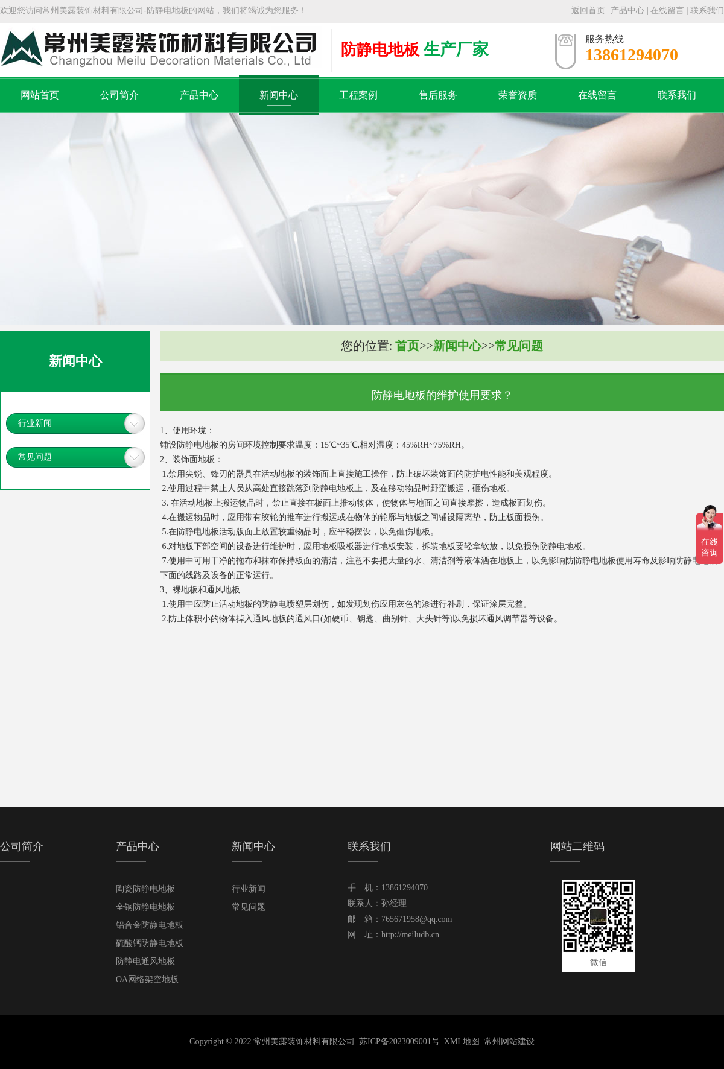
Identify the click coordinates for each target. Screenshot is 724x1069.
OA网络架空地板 (147, 979)
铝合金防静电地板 (149, 925)
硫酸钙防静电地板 (149, 943)
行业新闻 (35, 423)
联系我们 (707, 10)
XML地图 (462, 1041)
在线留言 (667, 10)
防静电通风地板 (145, 961)
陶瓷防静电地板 (145, 888)
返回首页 (588, 10)
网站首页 (40, 95)
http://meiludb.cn (410, 934)
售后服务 (438, 95)
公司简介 (119, 95)
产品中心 (627, 10)
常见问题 (35, 457)
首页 (407, 345)
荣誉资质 (517, 95)
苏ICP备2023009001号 (399, 1041)
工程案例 (358, 95)
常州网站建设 (509, 1041)
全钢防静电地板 (145, 907)
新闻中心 (278, 95)
